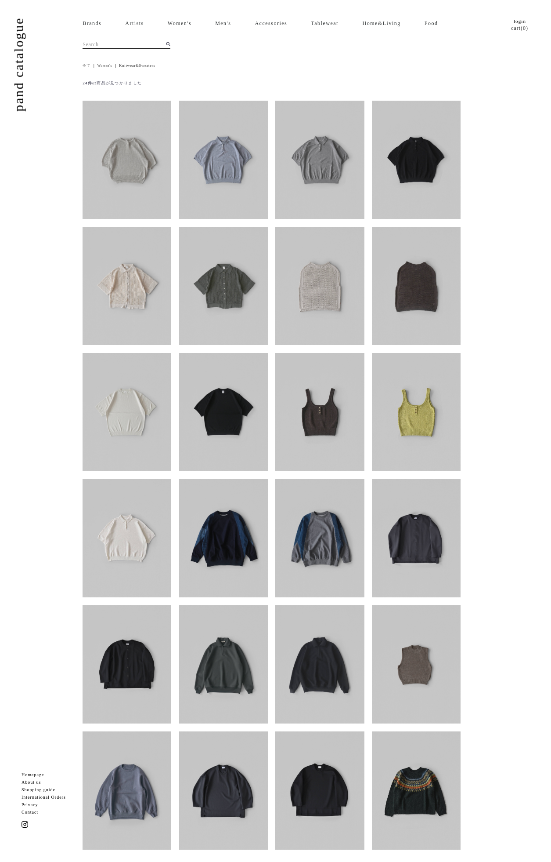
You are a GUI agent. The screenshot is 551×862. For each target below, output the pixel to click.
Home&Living (382, 23)
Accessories (271, 23)
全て (86, 66)
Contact (30, 812)
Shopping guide (38, 789)
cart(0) (519, 28)
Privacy (30, 804)
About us (31, 782)
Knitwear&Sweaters (137, 66)
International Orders (44, 797)
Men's (223, 23)
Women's (179, 23)
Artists (134, 23)
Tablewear (325, 23)
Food (431, 23)
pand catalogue (18, 64)
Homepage (33, 774)
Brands (92, 23)
